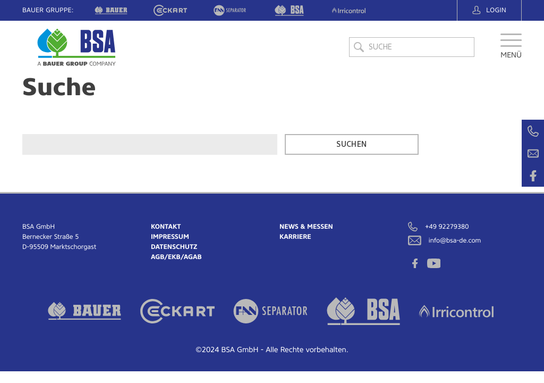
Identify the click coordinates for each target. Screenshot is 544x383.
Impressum (170, 236)
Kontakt (166, 226)
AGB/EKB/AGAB (176, 257)
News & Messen (306, 226)
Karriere (295, 236)
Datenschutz (174, 247)
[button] (511, 50)
